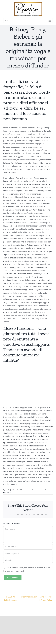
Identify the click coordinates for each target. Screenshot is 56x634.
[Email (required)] (28, 553)
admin (7, 490)
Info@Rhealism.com (29, 597)
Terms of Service (46, 597)
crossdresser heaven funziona (33, 490)
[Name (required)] (28, 547)
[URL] (28, 560)
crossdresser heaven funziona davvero (31, 436)
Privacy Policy (46, 600)
